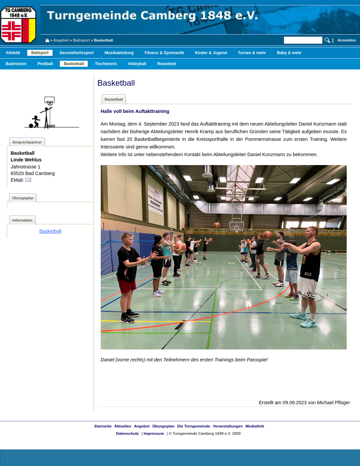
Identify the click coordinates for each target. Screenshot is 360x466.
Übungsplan (163, 426)
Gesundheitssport (77, 52)
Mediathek (255, 426)
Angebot (61, 40)
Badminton (16, 63)
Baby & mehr (289, 52)
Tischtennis (106, 63)
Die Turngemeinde (193, 426)
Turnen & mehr (252, 52)
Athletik (13, 52)
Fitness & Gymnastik (164, 52)
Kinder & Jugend (211, 52)
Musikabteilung (119, 52)
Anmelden (346, 40)
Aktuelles (122, 426)
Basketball (74, 63)
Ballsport (81, 40)
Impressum (154, 433)
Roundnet (166, 63)
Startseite (102, 426)
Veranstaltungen (228, 426)
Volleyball (137, 63)
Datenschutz (127, 433)
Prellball (45, 63)
